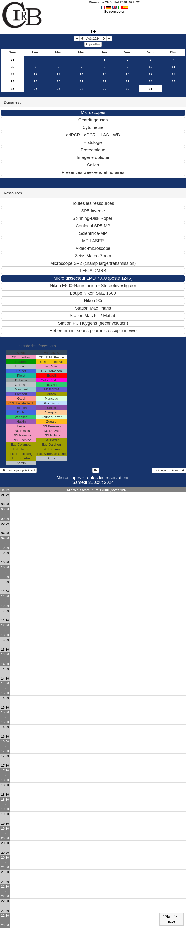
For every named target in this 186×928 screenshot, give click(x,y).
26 (35, 88)
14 (81, 74)
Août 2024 (93, 38)
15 (104, 74)
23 (127, 81)
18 (173, 74)
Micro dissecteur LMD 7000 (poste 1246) (97, 490)
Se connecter (114, 11)
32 (12, 67)
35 (12, 88)
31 (12, 59)
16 (127, 74)
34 (12, 81)
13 (58, 74)
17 (150, 74)
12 (35, 74)
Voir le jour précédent (18, 470)
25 (173, 81)
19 (35, 81)
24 (150, 81)
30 (127, 88)
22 (104, 81)
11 (173, 67)
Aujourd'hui (93, 44)
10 (150, 67)
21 (81, 81)
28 (81, 88)
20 (58, 81)
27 (58, 88)
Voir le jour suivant (169, 470)
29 (104, 88)
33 (12, 74)
